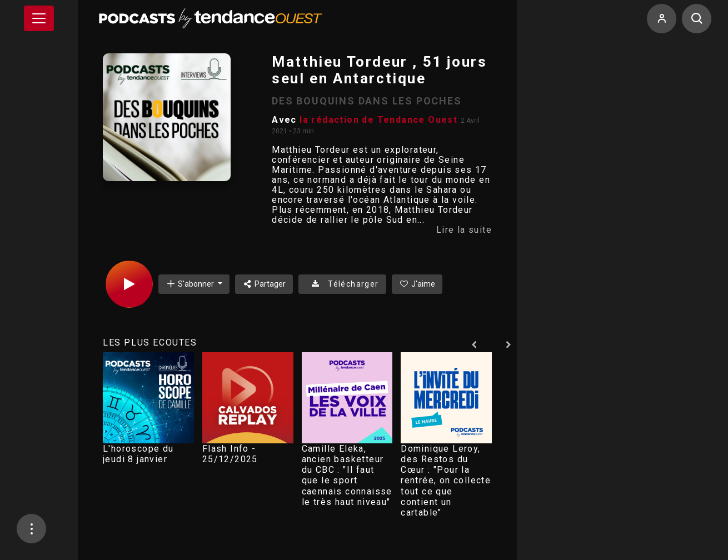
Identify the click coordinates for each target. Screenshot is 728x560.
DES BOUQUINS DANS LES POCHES (366, 101)
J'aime (417, 283)
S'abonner (191, 283)
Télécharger (342, 283)
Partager (264, 283)
